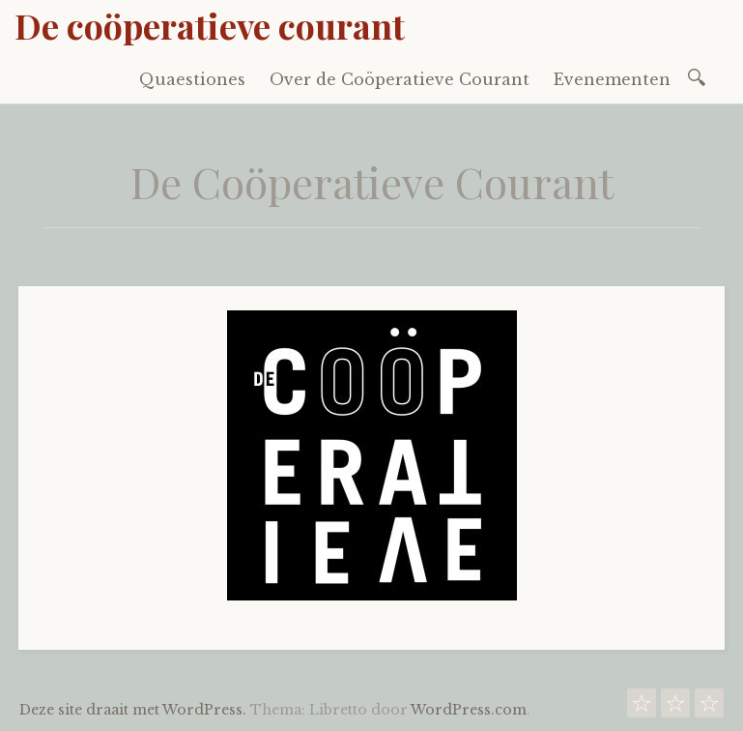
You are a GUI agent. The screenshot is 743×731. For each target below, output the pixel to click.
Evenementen (612, 79)
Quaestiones (192, 79)
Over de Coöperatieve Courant (399, 79)
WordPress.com (469, 709)
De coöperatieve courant (209, 25)
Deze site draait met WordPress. (132, 709)
